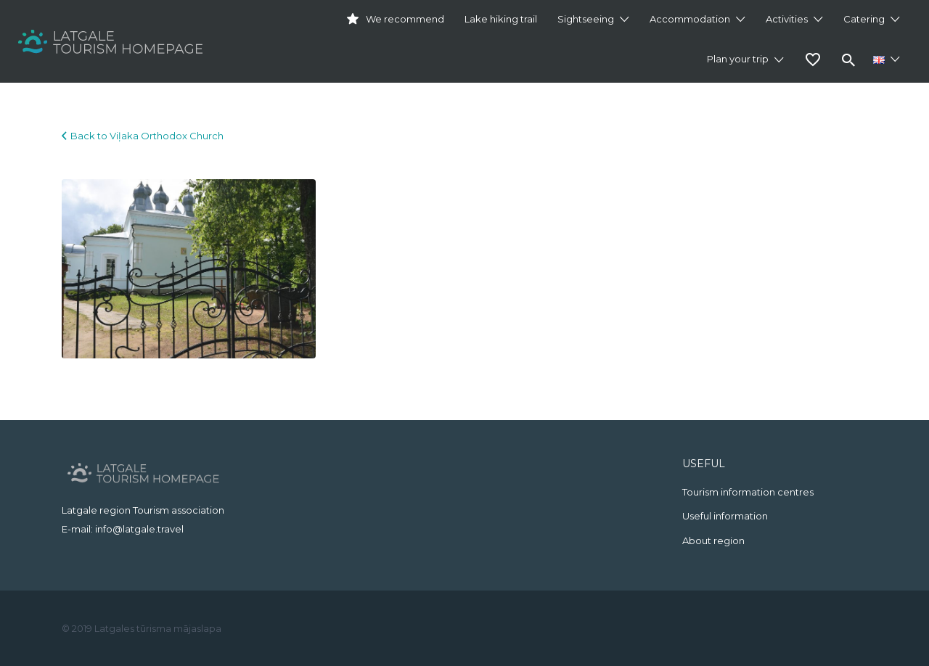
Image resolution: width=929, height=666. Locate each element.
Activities (787, 19)
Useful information (725, 516)
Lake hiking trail (500, 19)
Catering (864, 19)
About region (713, 540)
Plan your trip (738, 59)
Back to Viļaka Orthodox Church (147, 135)
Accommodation (690, 19)
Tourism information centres (748, 492)
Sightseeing (585, 19)
